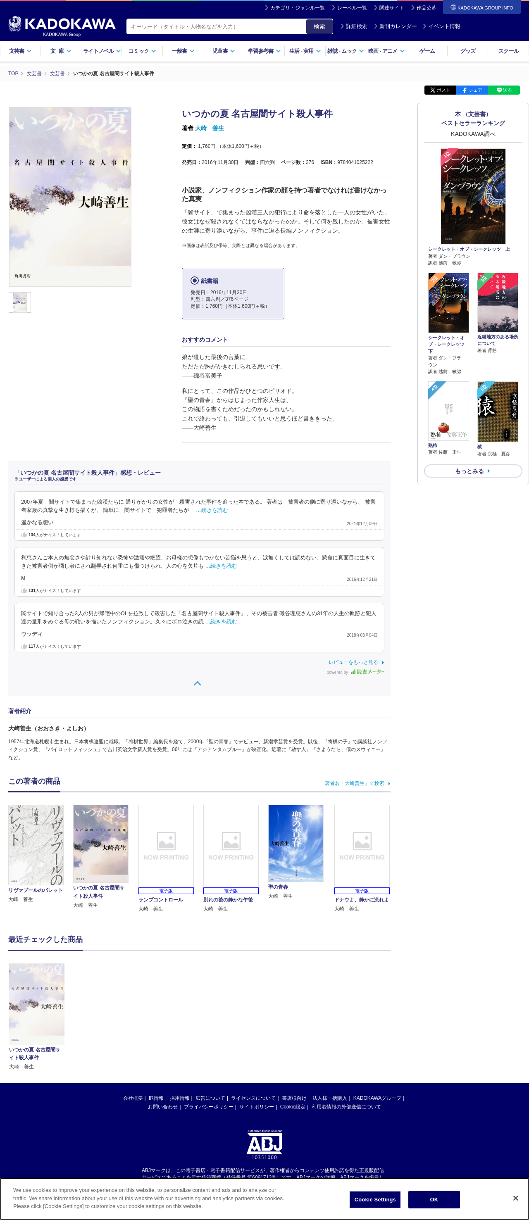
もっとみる (469, 471)
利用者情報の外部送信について (346, 1025)
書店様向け (294, 1017)
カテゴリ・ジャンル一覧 (297, 8)
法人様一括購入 (329, 1017)
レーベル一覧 (352, 8)
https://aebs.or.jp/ (235, 1103)
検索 (319, 26)
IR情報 (156, 1017)
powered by (355, 672)
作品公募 (426, 8)
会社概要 (133, 1017)
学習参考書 (264, 51)
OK (434, 1199)
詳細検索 (353, 26)
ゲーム (427, 51)
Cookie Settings (375, 1199)
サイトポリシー (256, 1025)
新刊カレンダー (395, 26)
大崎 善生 (209, 128)
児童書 (223, 51)
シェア (475, 90)
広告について (210, 1017)
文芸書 (20, 51)
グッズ (468, 51)
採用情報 (180, 1017)
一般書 (183, 51)
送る (507, 90)
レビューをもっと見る (353, 662)
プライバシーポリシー (209, 1025)
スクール (508, 51)
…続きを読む (212, 510)
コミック (142, 51)
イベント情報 (441, 26)
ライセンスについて (253, 1017)
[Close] (516, 1198)
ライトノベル (102, 51)
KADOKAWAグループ (377, 1017)
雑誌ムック (345, 51)
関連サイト (391, 8)
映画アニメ (386, 51)
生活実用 (305, 51)
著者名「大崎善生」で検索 (354, 783)
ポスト (443, 90)
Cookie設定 (292, 1025)
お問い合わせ (163, 1025)
